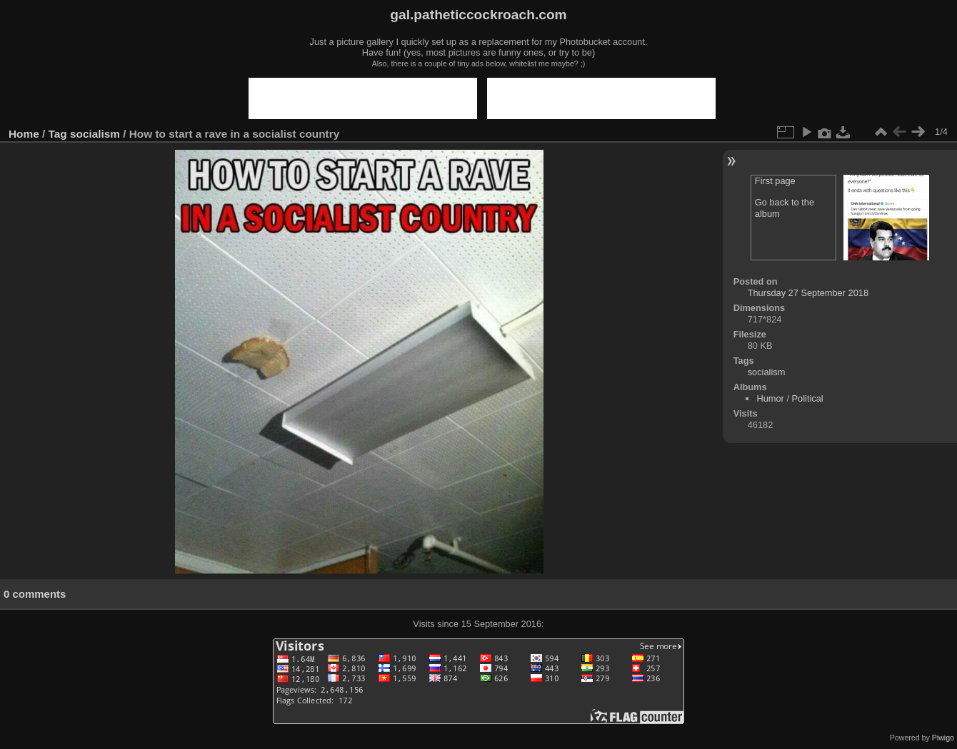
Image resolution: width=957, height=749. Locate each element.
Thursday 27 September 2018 (808, 292)
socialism (95, 134)
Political (807, 398)
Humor (769, 398)
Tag (58, 134)
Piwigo (943, 737)
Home (24, 134)
